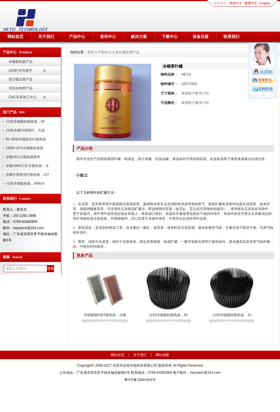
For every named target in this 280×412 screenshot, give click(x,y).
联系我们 (231, 36)
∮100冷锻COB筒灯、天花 (25, 130)
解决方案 (139, 36)
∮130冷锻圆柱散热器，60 (25, 122)
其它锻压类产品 (21, 79)
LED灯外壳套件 (20, 70)
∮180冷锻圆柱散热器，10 (231, 315)
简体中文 (235, 3)
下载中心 (170, 36)
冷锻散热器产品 (21, 62)
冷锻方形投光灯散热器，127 (27, 175)
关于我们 (46, 36)
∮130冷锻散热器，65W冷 (25, 183)
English (265, 3)
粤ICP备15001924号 (139, 380)
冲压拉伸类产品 (21, 88)
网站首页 (15, 36)
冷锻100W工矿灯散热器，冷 (27, 166)
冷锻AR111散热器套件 (23, 157)
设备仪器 (201, 36)
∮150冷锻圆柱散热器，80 (168, 315)
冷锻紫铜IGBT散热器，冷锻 (105, 315)
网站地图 (162, 355)
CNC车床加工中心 (23, 97)
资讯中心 (108, 36)
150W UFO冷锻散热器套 (24, 148)
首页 (90, 52)
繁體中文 (251, 3)
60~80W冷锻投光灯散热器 (26, 139)
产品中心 (77, 36)
